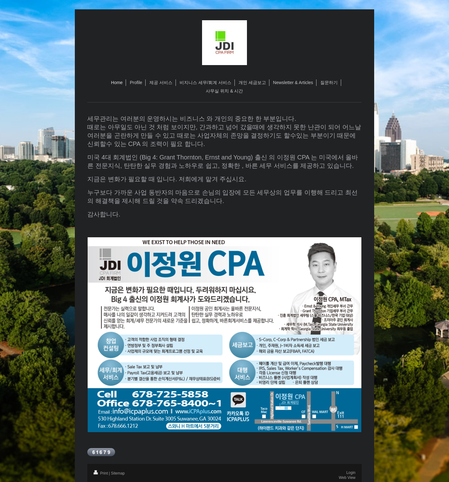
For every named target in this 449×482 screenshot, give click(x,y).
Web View (347, 477)
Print (101, 473)
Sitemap (118, 473)
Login (350, 472)
